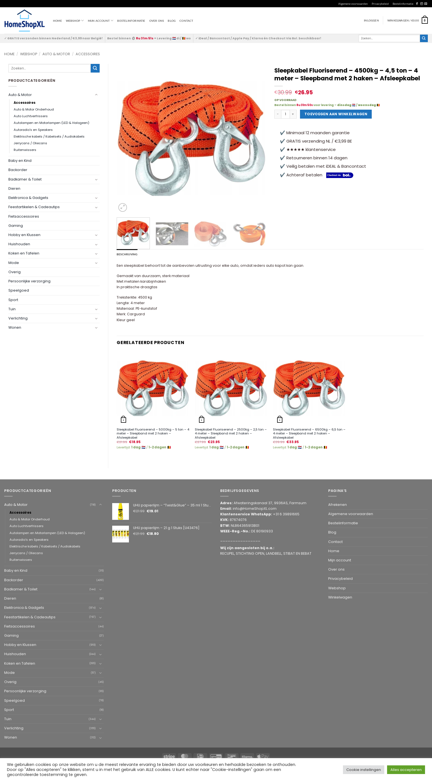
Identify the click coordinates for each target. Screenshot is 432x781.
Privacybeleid (380, 3)
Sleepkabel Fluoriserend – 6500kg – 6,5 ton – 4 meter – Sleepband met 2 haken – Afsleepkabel (309, 433)
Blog (172, 20)
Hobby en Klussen (24, 234)
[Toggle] (96, 95)
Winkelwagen (340, 597)
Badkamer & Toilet (25, 179)
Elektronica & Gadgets (28, 197)
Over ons (156, 20)
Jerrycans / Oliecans (30, 143)
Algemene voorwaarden (353, 3)
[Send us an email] (425, 3)
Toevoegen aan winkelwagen (335, 114)
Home (57, 20)
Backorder (17, 169)
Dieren (14, 188)
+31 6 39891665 (286, 514)
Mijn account (101, 20)
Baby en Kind (20, 160)
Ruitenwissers (25, 150)
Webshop (28, 54)
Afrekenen (337, 504)
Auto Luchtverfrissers (31, 116)
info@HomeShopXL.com (255, 508)
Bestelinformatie (403, 3)
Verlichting (18, 318)
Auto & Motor (56, 54)
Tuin (12, 309)
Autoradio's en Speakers (33, 130)
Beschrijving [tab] (127, 254)
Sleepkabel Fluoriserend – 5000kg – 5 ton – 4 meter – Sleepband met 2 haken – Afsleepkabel (153, 433)
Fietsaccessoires (23, 216)
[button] (407, 20)
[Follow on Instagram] (421, 3)
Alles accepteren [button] (406, 769)
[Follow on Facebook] (417, 3)
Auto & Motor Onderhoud (34, 109)
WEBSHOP (75, 20)
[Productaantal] (285, 114)
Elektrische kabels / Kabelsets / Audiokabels (49, 136)
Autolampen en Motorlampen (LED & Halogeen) (51, 123)
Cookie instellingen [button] (363, 769)
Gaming (15, 225)
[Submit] (424, 38)
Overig (14, 272)
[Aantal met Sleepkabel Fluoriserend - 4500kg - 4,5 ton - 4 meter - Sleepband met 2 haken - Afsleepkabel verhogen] (293, 114)
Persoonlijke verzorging (29, 281)
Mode (13, 262)
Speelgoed (18, 290)
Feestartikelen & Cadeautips (34, 207)
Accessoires (88, 54)
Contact (186, 20)
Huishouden (19, 244)
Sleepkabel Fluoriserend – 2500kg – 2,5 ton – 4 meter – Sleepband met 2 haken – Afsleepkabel (231, 433)
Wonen (14, 327)
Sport (13, 299)
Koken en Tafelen (23, 253)
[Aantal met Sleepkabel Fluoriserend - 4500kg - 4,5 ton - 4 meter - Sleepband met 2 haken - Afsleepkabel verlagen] (277, 114)
